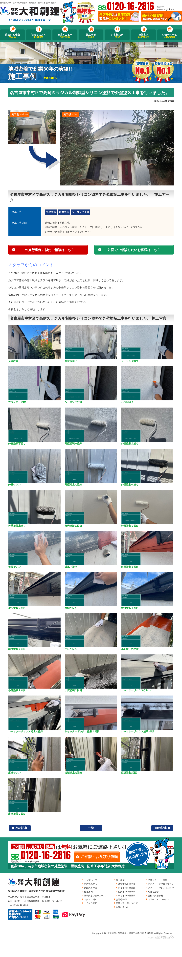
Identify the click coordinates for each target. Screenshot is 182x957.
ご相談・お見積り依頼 (99, 857)
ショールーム (169, 35)
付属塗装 (64, 212)
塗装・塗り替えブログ (126, 903)
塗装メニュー (64, 35)
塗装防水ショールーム (95, 895)
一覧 (91, 828)
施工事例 (91, 35)
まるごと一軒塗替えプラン (161, 884)
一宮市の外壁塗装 (126, 895)
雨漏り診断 (153, 891)
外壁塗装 (51, 212)
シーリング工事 (80, 212)
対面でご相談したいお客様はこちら (134, 250)
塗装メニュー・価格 (157, 880)
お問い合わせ (122, 907)
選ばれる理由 (12, 35)
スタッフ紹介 (90, 899)
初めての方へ (38, 35)
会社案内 (143, 35)
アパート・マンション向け (161, 888)
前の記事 (161, 828)
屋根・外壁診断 (155, 895)
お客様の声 (117, 35)
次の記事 (21, 828)
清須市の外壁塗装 (126, 884)
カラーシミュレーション (160, 899)
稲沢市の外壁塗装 (126, 891)
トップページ (90, 880)
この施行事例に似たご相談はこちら (48, 250)
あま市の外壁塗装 (126, 888)
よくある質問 (90, 903)
